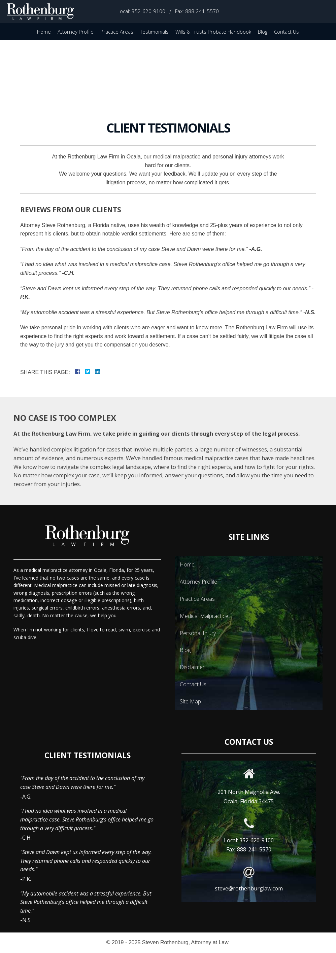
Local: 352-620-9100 (141, 11)
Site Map (190, 701)
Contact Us (286, 31)
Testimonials (154, 31)
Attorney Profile (76, 31)
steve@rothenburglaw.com (249, 888)
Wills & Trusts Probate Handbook (213, 31)
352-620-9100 (256, 840)
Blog (262, 31)
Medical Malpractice (204, 616)
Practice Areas (116, 31)
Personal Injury (198, 633)
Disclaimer (192, 667)
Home (44, 31)
